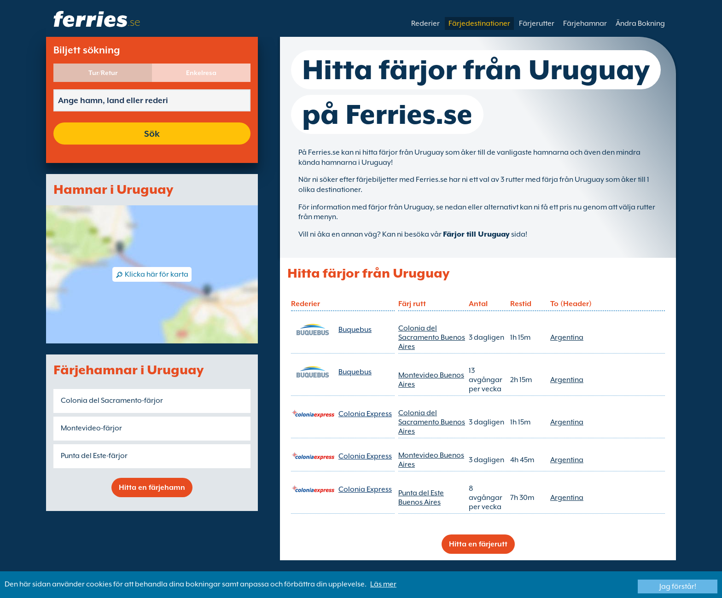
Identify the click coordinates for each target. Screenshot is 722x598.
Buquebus (355, 329)
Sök (152, 133)
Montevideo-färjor (91, 428)
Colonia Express (365, 414)
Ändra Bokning (640, 23)
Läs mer (383, 584)
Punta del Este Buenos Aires (421, 497)
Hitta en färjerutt (478, 544)
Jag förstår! (677, 586)
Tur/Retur (102, 72)
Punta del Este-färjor (94, 456)
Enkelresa (201, 72)
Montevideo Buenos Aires (431, 380)
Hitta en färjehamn (152, 487)
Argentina (566, 337)
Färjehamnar (585, 23)
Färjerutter (536, 23)
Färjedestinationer (479, 23)
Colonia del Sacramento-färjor (112, 400)
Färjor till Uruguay (476, 234)
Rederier (425, 23)
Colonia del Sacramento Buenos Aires (431, 337)
